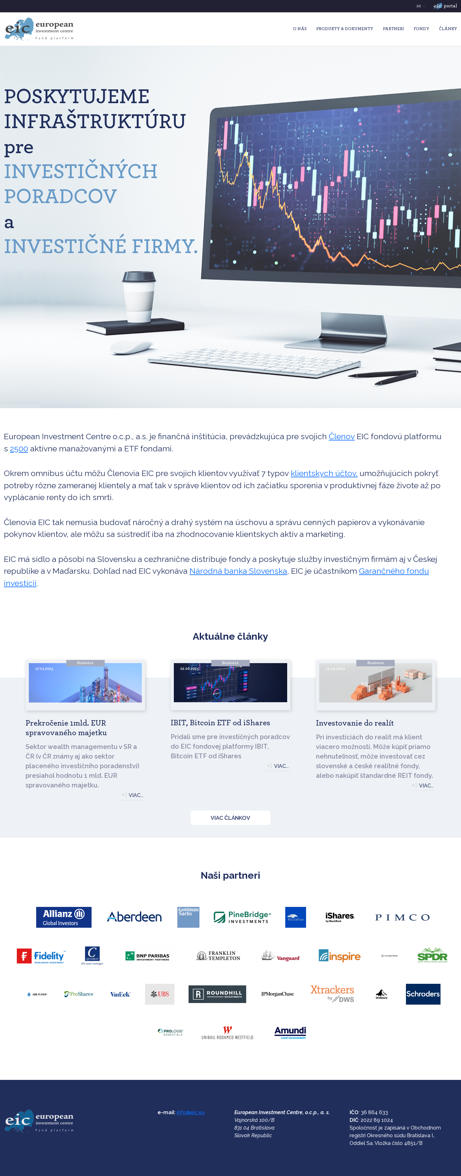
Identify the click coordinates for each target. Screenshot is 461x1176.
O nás (300, 29)
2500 (19, 448)
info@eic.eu (191, 1112)
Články (448, 29)
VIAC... (136, 795)
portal (445, 6)
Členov (342, 436)
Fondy (421, 29)
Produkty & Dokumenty (344, 29)
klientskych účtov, (324, 473)
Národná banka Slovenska (238, 571)
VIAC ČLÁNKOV (230, 818)
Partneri (393, 29)
